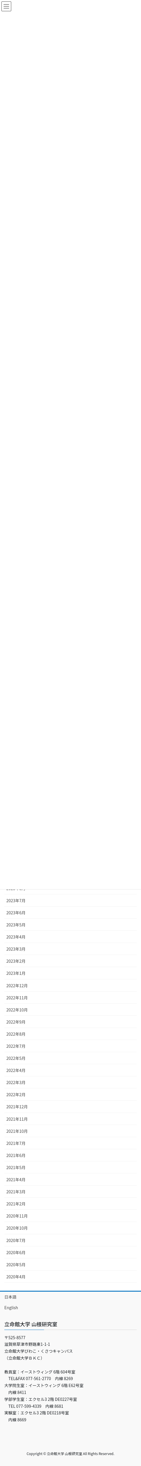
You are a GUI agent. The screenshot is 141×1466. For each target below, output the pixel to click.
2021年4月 (16, 1179)
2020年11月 (17, 1216)
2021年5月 (16, 1167)
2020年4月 (16, 1277)
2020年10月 (17, 1228)
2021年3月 (16, 1191)
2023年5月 (16, 925)
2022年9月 (16, 1022)
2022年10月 (17, 1010)
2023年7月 (16, 900)
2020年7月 (16, 1240)
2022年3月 (16, 1082)
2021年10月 (17, 1131)
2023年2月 (16, 961)
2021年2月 (16, 1204)
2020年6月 (16, 1252)
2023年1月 (16, 973)
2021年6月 (16, 1155)
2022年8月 (16, 1034)
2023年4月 (16, 937)
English (11, 1307)
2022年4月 (16, 1070)
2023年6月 (16, 912)
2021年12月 (17, 1106)
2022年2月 (16, 1094)
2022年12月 (17, 985)
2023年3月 (16, 949)
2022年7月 (16, 1046)
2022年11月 (17, 997)
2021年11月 (17, 1119)
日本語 (10, 1297)
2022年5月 (16, 1058)
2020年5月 (16, 1264)
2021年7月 (16, 1143)
